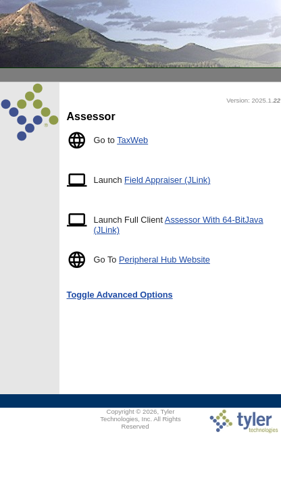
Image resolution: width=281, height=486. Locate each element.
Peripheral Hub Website (164, 259)
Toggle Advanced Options (120, 295)
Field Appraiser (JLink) (167, 180)
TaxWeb (132, 140)
